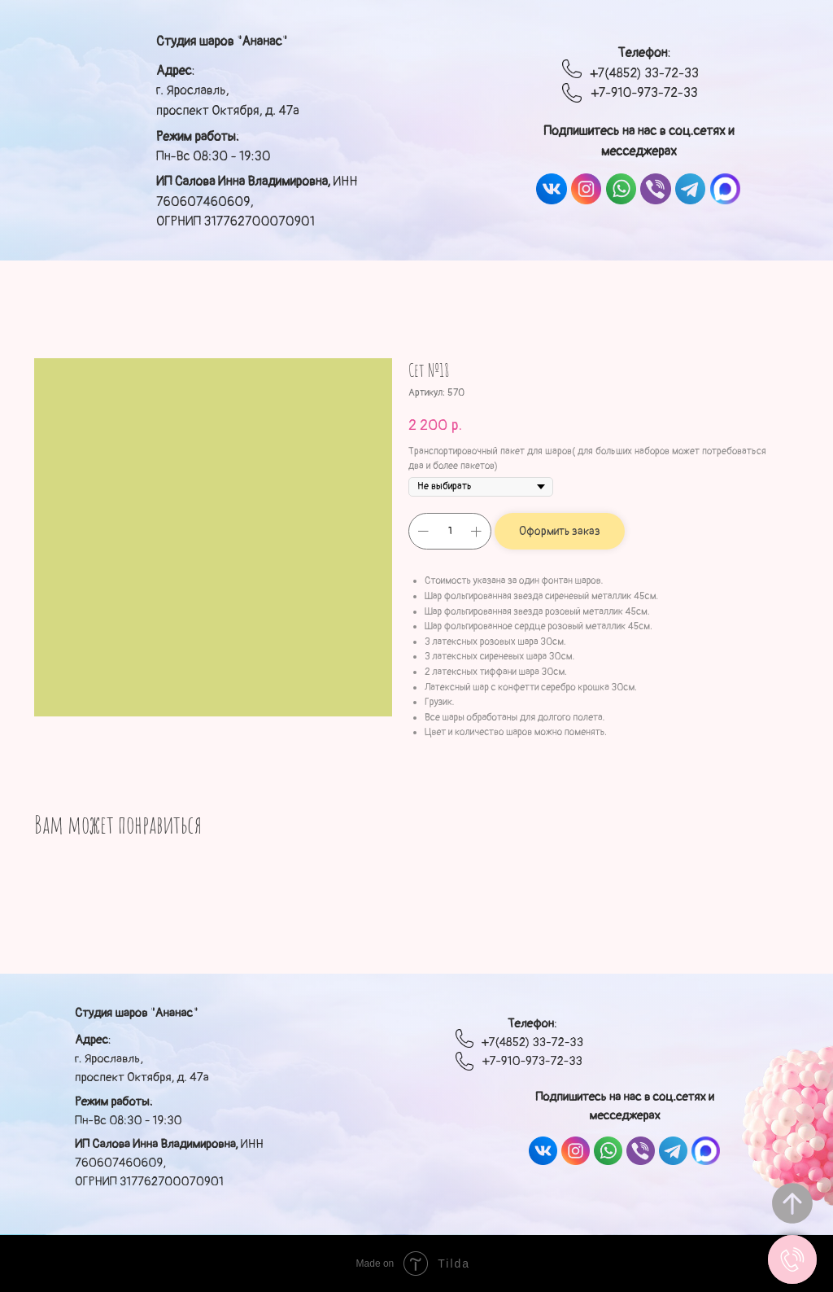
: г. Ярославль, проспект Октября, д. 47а (227, 91)
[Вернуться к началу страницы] (792, 1203)
